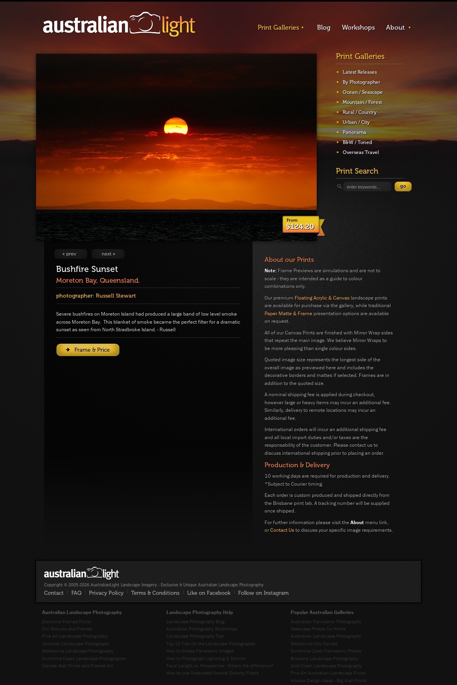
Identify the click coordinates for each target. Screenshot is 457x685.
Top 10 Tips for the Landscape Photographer (211, 643)
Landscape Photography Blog (195, 621)
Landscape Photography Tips (195, 636)
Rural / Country (360, 112)
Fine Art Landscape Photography (74, 636)
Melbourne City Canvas (314, 643)
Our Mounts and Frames (67, 629)
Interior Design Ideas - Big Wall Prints (329, 680)
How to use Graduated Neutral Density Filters (212, 673)
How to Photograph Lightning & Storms (205, 658)
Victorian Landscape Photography (75, 643)
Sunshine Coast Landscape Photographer (84, 658)
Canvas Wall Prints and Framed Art (77, 666)
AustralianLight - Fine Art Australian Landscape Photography (81, 573)
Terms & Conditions (155, 593)
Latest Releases (360, 72)
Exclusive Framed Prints (66, 621)
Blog (324, 27)
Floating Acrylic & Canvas (322, 297)
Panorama (354, 132)
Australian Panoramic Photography (326, 621)
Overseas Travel (361, 152)
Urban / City (356, 122)
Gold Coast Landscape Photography (326, 666)
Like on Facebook (209, 593)
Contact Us (282, 530)
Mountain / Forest (362, 102)
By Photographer (361, 82)
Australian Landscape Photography (326, 636)
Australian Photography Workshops (201, 629)
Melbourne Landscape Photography (77, 651)
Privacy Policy (106, 593)
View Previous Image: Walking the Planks (70, 254)
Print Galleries (278, 27)
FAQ (76, 593)
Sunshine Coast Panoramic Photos (326, 651)
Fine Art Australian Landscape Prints (328, 673)
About (395, 27)
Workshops (358, 27)
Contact (54, 593)
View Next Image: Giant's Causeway (108, 254)
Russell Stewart (116, 295)
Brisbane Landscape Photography (324, 658)
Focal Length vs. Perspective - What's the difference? (219, 666)
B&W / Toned (357, 142)
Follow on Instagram (263, 593)
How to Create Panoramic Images (200, 651)
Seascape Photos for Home (318, 629)
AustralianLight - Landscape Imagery (119, 25)
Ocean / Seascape (363, 92)
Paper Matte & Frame (288, 313)
